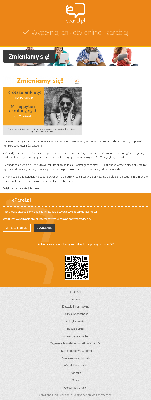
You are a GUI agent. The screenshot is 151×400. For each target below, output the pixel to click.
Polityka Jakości (75, 321)
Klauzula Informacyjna (75, 306)
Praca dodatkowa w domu (75, 350)
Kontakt (75, 373)
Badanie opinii (75, 328)
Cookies (75, 299)
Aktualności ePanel (75, 387)
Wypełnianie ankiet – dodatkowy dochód (75, 343)
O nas (75, 380)
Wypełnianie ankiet (75, 365)
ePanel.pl (75, 291)
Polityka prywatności (75, 314)
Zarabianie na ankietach (75, 358)
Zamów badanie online (75, 336)
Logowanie (44, 228)
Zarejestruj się (16, 228)
